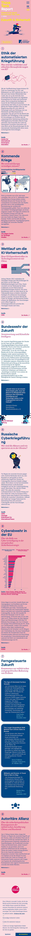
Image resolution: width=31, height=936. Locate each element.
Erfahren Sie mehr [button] (19, 913)
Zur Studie (25, 144)
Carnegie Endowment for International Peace (7, 517)
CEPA (3, 514)
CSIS (2, 315)
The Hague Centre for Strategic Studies (7, 235)
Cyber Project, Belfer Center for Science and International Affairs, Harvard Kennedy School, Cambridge (13, 593)
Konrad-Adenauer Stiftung (7, 422)
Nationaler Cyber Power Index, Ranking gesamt (8, 550)
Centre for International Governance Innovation (5, 142)
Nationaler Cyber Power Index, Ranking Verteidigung (22, 550)
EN (28, 10)
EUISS (3, 649)
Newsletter (7, 42)
